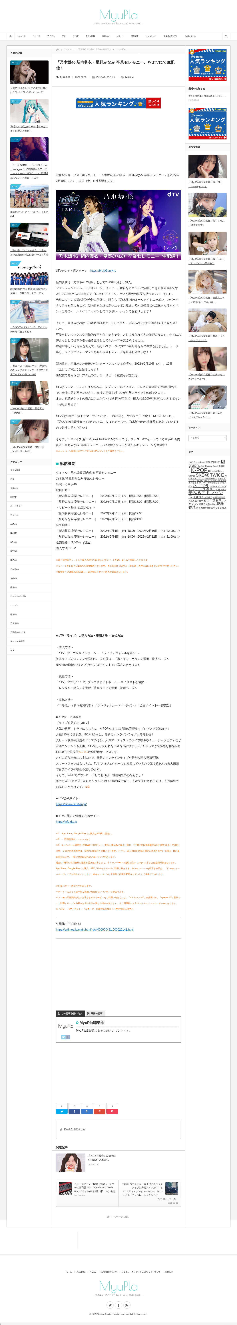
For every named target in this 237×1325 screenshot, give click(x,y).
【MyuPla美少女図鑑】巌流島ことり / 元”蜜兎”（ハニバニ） (206, 299)
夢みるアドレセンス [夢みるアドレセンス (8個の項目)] (205, 494)
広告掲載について (109, 1272)
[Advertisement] (118, 145)
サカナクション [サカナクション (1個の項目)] (215, 483)
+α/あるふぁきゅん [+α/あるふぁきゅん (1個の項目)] (196, 462)
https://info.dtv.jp (66, 821)
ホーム (69, 1272)
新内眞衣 (68, 1129)
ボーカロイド (16, 506)
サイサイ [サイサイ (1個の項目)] (203, 483)
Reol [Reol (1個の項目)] (221, 471)
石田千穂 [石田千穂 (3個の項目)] (209, 500)
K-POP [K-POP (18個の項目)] (199, 470)
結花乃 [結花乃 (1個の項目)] (202, 504)
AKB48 (13, 524)
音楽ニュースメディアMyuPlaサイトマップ (141, 1272)
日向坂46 (14, 569)
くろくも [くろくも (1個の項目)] (222, 478)
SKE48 (13, 578)
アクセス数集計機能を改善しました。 (207, 96)
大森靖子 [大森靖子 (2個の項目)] (198, 497)
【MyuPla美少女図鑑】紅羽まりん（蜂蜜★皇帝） (206, 222)
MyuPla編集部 (63, 77)
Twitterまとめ (190, 36)
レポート (120, 36)
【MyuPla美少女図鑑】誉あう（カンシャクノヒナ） (206, 338)
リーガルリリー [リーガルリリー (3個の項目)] (205, 489)
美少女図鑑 (90, 36)
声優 (64, 36)
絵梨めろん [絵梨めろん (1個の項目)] (211, 504)
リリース (36, 36)
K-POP (76, 36)
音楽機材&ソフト (171, 36)
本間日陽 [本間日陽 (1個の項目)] (217, 497)
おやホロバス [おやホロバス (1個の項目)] (211, 478)
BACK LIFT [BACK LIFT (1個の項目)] (215, 462)
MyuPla (118, 14)
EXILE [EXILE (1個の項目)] (222, 466)
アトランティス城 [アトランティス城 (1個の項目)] (218, 480)
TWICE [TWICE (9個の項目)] (217, 475)
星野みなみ (79, 1129)
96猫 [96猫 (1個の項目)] (208, 462)
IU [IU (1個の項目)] (189, 471)
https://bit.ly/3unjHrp (103, 270)
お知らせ (169, 1272)
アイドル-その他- (18, 596)
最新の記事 (97, 1013)
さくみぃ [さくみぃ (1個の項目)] (192, 480)
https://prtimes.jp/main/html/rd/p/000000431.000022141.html (95, 929)
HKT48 (13, 560)
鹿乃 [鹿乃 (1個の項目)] (224, 508)
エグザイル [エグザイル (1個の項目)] (193, 483)
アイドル (51, 36)
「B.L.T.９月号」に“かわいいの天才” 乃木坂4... (102, 1157)
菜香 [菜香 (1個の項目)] (198, 508)
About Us (81, 1272)
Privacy (93, 1272)
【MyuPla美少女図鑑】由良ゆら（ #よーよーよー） (206, 376)
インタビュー (151, 36)
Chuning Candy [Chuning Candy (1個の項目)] (211, 466)
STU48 (13, 542)
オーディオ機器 (17, 641)
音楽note (105, 36)
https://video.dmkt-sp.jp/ (71, 804)
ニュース (22, 36)
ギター (13, 650)
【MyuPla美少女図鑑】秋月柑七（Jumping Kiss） (205, 184)
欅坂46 (13, 614)
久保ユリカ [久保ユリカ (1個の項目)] (221, 489)
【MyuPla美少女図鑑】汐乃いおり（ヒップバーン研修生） (206, 261)
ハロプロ (14, 605)
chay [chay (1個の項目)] (202, 466)
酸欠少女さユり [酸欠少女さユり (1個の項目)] (208, 508)
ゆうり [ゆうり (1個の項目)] (207, 480)
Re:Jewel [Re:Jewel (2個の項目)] (213, 471)
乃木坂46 (100, 77)
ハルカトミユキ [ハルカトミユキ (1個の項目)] (217, 486)
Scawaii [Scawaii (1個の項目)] (191, 476)
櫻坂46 (13, 587)
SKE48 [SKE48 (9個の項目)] (202, 475)
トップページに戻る (120, 1217)
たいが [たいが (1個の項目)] (200, 480)
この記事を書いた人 (71, 1013)
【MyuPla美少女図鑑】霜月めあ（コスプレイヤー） (205, 415)
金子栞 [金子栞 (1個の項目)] (219, 508)
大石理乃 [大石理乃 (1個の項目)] (208, 497)
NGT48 (13, 551)
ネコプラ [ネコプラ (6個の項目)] (201, 486)
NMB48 (13, 533)
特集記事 (134, 36)
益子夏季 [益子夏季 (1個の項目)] (199, 501)
